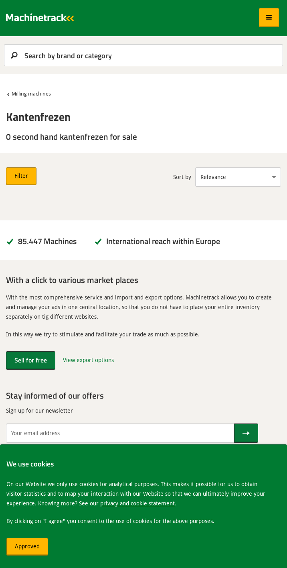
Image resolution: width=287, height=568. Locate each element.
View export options (88, 360)
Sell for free (30, 359)
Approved (27, 546)
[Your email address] (120, 433)
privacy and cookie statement (137, 503)
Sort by (182, 177)
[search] (143, 55)
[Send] (246, 433)
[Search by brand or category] (143, 55)
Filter (21, 175)
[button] (269, 17)
